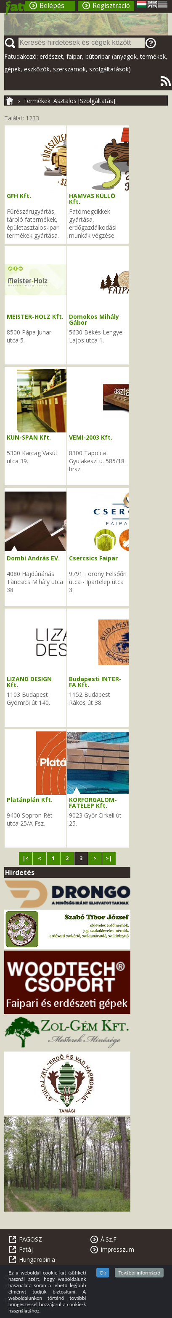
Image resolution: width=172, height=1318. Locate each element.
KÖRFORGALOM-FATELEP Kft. (93, 803)
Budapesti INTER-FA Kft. (95, 682)
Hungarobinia (37, 1259)
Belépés (52, 5)
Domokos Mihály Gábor (94, 319)
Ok (103, 1272)
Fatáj (26, 1249)
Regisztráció (111, 5)
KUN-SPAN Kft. (29, 437)
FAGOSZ (30, 1239)
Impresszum (117, 1249)
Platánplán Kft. (30, 800)
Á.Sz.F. (109, 1239)
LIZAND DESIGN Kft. (29, 682)
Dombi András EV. (33, 558)
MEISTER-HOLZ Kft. (35, 317)
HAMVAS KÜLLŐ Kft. (92, 199)
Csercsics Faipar (93, 558)
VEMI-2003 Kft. (90, 437)
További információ (139, 1272)
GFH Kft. (19, 196)
